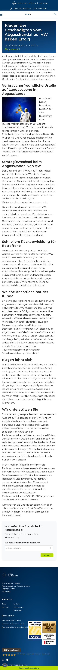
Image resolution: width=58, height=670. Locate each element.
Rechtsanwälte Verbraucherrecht (15, 627)
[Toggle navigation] (25, 14)
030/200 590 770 (20, 8)
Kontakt (16, 604)
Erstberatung (40, 8)
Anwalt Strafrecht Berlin (11, 620)
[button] (5, 665)
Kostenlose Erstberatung (29, 668)
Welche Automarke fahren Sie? (22, 542)
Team (4, 604)
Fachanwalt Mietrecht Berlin (13, 624)
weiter (47, 555)
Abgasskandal (12, 49)
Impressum (17, 610)
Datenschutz (18, 607)
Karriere (5, 607)
